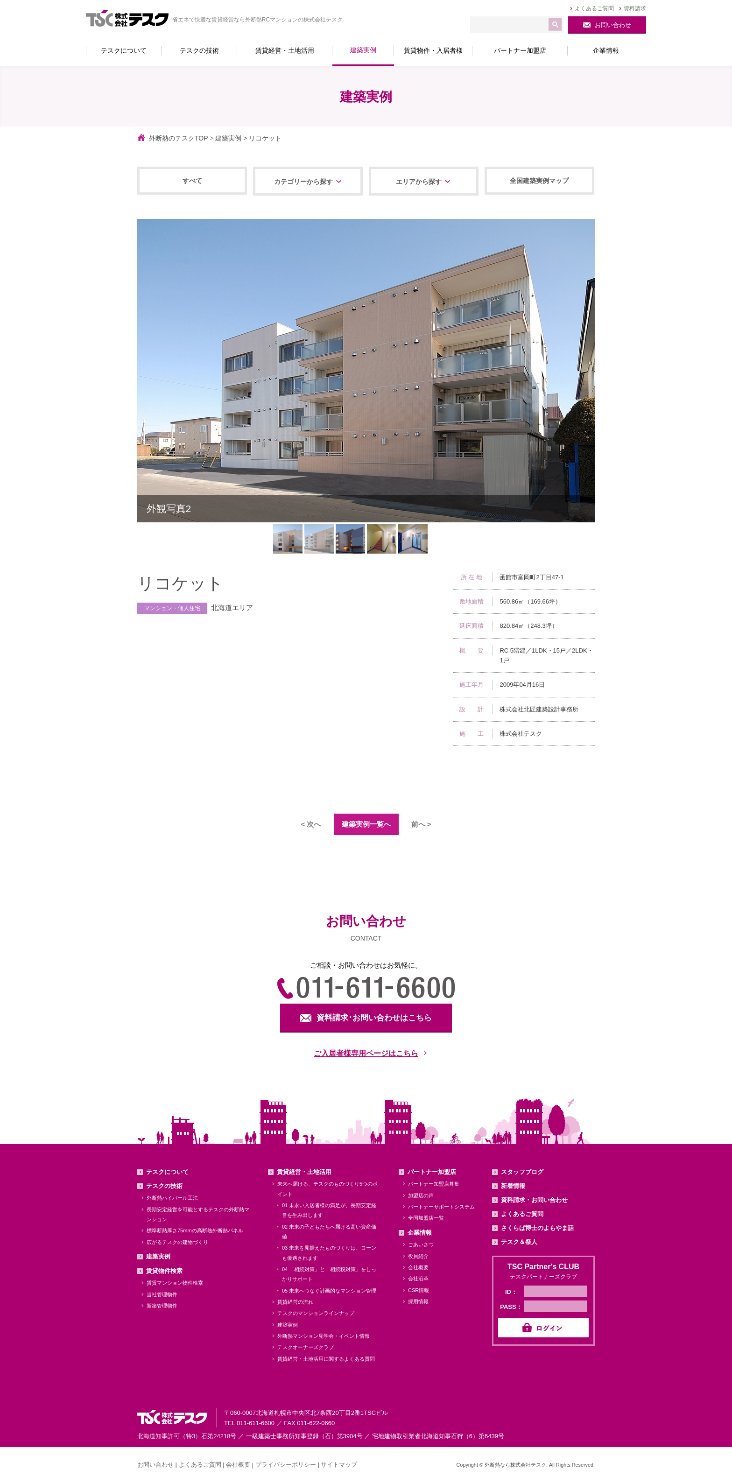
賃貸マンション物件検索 (175, 1283)
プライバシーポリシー (285, 1464)
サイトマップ (339, 1464)
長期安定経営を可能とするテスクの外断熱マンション (198, 1214)
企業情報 (420, 1232)
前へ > (421, 824)
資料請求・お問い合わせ (534, 1199)
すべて (192, 180)
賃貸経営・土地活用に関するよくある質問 (326, 1359)
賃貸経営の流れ (295, 1302)
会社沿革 (418, 1279)
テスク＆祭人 (519, 1241)
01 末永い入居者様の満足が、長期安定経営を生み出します (329, 1210)
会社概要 (418, 1267)
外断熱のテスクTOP (178, 138)
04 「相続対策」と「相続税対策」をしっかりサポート (329, 1274)
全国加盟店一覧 (426, 1218)
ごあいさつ (421, 1245)
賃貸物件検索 (164, 1270)
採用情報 (418, 1301)
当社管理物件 (162, 1294)
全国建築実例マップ (539, 180)
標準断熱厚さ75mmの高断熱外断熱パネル (195, 1231)
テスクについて (167, 1171)
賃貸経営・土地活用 (304, 1171)
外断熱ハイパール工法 (172, 1198)
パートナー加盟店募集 (433, 1184)
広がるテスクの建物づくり (177, 1242)
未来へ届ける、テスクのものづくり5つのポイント (327, 1189)
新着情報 (513, 1185)
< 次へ (311, 824)
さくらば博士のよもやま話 (537, 1227)
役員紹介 (418, 1256)
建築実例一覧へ (366, 824)
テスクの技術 (164, 1185)
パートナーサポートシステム (441, 1206)
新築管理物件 (162, 1305)
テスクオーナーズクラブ (305, 1347)
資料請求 (635, 8)
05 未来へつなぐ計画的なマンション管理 (329, 1290)
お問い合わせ (155, 1464)
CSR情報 (418, 1290)
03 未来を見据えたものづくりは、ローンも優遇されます (329, 1253)
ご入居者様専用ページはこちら (366, 1053)
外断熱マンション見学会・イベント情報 (323, 1336)
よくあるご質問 (594, 8)
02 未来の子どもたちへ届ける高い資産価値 (329, 1231)
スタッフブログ (522, 1171)
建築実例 (228, 138)
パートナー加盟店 (432, 1171)
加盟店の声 (421, 1195)
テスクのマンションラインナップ (315, 1313)
